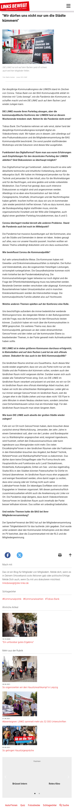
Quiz (22, 801)
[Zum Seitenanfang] (70, 551)
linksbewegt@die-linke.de (15, 579)
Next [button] (68, 773)
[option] (19, 771)
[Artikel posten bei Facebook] (8, 551)
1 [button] (34, 789)
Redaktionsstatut (35, 807)
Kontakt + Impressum (15, 807)
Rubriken (37, 757)
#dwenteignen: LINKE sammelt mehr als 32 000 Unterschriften (34, 717)
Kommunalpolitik (12, 594)
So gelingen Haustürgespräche (18, 746)
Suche (64, 801)
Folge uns (64, 807)
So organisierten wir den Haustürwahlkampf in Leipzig (30, 683)
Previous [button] (6, 773)
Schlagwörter (50, 801)
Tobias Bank (52, 594)
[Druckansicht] (60, 551)
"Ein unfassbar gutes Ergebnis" (18, 638)
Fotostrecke (34, 801)
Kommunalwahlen (33, 594)
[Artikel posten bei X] (20, 551)
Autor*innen (11, 801)
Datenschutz (51, 807)
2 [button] (39, 789)
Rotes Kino (54, 779)
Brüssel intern (19, 779)
